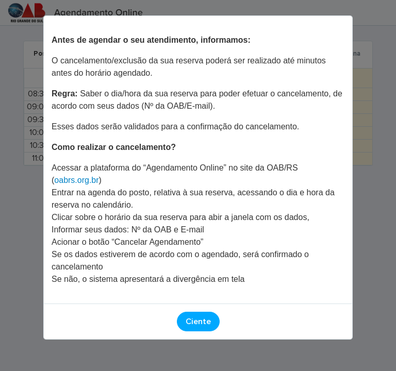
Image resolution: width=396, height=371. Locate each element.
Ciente (198, 321)
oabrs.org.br (76, 180)
